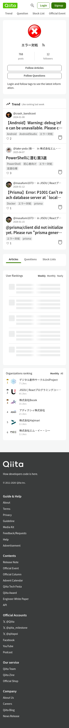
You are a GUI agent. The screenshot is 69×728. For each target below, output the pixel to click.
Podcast (8, 652)
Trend (8, 13)
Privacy (7, 515)
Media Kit (8, 527)
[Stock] (60, 137)
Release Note (10, 562)
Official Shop (10, 681)
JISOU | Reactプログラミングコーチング (51, 183)
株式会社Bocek (28, 400)
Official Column (12, 574)
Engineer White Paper (16, 599)
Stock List (39, 13)
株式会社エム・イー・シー (51, 148)
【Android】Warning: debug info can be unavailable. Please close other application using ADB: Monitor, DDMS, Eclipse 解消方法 (34, 125)
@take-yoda (24, 148)
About (6, 502)
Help (6, 539)
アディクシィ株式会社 (32, 410)
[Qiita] (10, 5)
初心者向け (30, 164)
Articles (13, 259)
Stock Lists (49, 259)
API (5, 605)
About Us (8, 697)
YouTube (8, 646)
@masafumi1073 (24, 183)
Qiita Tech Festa (12, 586)
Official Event (57, 13)
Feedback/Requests (14, 533)
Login (43, 5)
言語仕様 (12, 168)
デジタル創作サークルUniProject (38, 380)
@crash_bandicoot (24, 113)
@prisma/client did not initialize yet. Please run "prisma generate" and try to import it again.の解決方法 (34, 230)
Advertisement (12, 545)
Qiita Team (9, 669)
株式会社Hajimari (29, 420)
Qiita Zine (9, 675)
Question (22, 13)
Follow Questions (34, 75)
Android (12, 134)
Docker (11, 203)
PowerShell (14, 164)
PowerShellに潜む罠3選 (26, 157)
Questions (30, 259)
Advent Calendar (13, 580)
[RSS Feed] (44, 45)
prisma (38, 203)
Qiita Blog (9, 710)
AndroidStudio (28, 134)
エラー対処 (46, 134)
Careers (7, 703)
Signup (58, 5)
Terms (6, 509)
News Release (11, 716)
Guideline (9, 521)
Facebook (9, 640)
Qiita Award (10, 593)
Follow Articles (34, 67)
